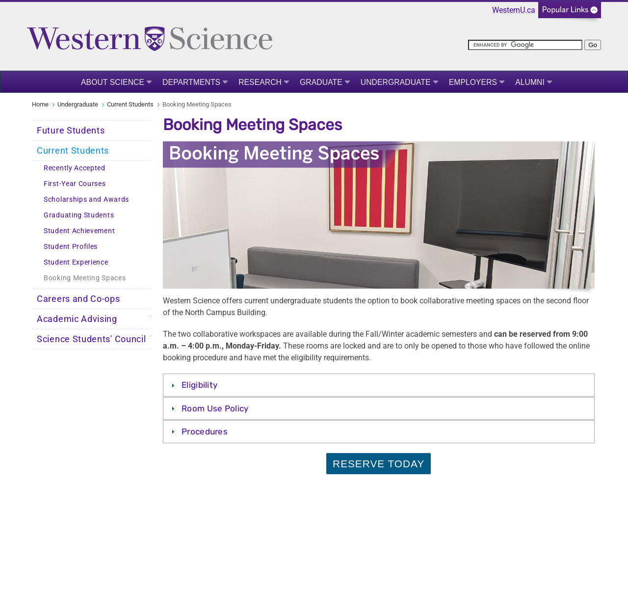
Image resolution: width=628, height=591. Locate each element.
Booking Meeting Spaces (85, 278)
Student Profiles (71, 246)
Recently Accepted (74, 168)
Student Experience (76, 262)
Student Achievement (79, 231)
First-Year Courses (75, 184)
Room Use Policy (215, 408)
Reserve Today (378, 463)
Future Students (71, 130)
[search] (525, 45)
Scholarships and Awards (86, 199)
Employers (473, 82)
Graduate (321, 82)
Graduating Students (79, 215)
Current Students (130, 104)
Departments (191, 82)
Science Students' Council (91, 339)
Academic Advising (77, 319)
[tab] (379, 385)
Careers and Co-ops (78, 299)
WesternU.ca (513, 10)
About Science (112, 82)
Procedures (205, 431)
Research (260, 82)
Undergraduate (396, 82)
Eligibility (199, 385)
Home (40, 104)
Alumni (530, 82)
